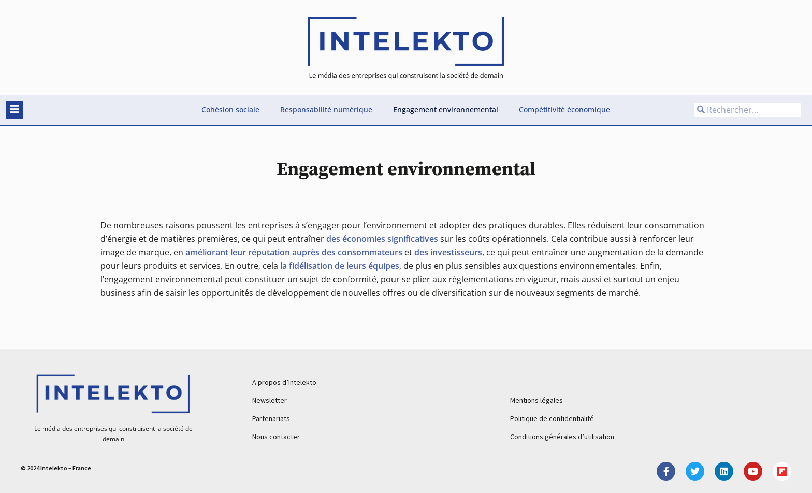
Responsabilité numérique (326, 109)
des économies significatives (382, 238)
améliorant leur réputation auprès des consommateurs (293, 252)
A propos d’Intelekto (284, 382)
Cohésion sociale (230, 109)
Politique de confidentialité (552, 418)
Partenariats (271, 418)
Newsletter (269, 400)
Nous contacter (276, 436)
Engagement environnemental (445, 109)
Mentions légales (536, 400)
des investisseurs (448, 252)
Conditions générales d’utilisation (562, 436)
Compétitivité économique (564, 109)
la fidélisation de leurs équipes (339, 265)
